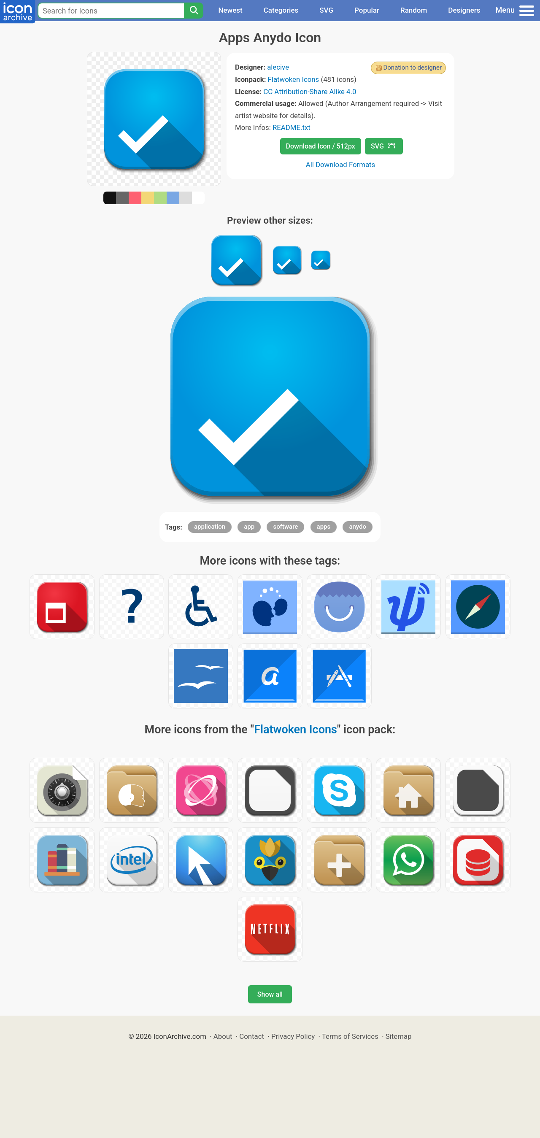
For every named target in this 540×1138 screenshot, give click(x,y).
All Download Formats (340, 164)
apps (324, 526)
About (222, 1036)
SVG (326, 10)
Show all (270, 994)
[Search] (193, 11)
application (209, 526)
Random (413, 10)
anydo (357, 526)
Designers (464, 10)
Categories (281, 10)
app (249, 526)
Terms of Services (350, 1036)
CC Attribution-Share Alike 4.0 (309, 91)
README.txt (291, 127)
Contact (251, 1036)
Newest (230, 10)
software (285, 526)
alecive (278, 67)
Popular (366, 10)
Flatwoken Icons (293, 79)
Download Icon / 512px (320, 146)
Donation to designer (412, 67)
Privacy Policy (293, 1036)
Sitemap (399, 1036)
